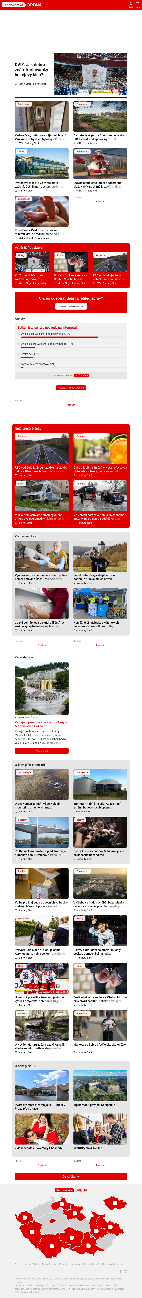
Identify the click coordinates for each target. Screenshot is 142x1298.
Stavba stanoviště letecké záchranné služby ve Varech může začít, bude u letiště (97, 184)
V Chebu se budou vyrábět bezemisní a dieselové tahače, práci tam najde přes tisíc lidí (98, 904)
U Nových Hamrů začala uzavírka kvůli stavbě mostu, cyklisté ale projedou (40, 1046)
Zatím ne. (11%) (30, 354)
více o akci (42, 750)
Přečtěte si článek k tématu (71, 387)
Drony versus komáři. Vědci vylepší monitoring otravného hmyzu (37, 805)
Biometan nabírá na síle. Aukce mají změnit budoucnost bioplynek (97, 805)
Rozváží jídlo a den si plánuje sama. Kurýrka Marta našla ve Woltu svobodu (40, 951)
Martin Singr (25, 84)
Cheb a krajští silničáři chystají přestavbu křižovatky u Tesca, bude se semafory (100, 469)
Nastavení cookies (112, 1264)
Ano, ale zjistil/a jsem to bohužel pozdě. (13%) (47, 343)
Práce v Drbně (91, 1264)
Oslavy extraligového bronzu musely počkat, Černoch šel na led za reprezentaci (97, 951)
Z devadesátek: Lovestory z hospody (38, 1148)
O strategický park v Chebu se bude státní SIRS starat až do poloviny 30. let (100, 137)
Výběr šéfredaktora (29, 248)
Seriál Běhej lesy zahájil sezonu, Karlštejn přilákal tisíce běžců (94, 576)
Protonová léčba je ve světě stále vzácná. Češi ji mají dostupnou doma (39, 184)
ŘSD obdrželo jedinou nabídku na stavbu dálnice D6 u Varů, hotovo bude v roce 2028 (110, 277)
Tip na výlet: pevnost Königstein (94, 1105)
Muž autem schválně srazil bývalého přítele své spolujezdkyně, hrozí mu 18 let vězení (40, 516)
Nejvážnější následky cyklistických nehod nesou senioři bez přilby (96, 624)
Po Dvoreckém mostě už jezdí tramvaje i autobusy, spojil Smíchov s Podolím (41, 852)
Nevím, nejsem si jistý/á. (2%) (38, 364)
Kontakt (63, 1264)
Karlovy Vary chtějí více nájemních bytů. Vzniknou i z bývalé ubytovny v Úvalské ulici (41, 137)
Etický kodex (49, 1264)
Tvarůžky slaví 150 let (87, 1148)
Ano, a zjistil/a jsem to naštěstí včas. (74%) (46, 333)
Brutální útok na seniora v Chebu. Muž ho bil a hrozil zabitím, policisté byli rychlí (71, 277)
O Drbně (33, 1264)
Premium (100, 201)
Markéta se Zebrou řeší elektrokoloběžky (100, 1044)
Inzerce (75, 1264)
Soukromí (20, 1264)
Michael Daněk (26, 238)
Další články (71, 1176)
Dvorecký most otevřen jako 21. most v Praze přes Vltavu (40, 1106)
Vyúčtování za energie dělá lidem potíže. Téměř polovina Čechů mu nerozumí (41, 576)
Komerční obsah (26, 536)
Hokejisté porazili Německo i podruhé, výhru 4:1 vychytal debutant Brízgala (39, 999)
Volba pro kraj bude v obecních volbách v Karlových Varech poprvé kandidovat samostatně (41, 904)
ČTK (21, 143)
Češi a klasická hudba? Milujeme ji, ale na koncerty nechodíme (98, 852)
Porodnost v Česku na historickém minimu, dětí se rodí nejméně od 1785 (39, 232)
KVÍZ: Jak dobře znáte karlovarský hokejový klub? (31, 69)
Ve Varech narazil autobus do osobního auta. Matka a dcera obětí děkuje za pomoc (98, 516)
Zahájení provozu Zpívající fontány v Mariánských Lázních (41, 724)
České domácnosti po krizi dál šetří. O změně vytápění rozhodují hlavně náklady (39, 624)
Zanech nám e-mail (71, 306)
